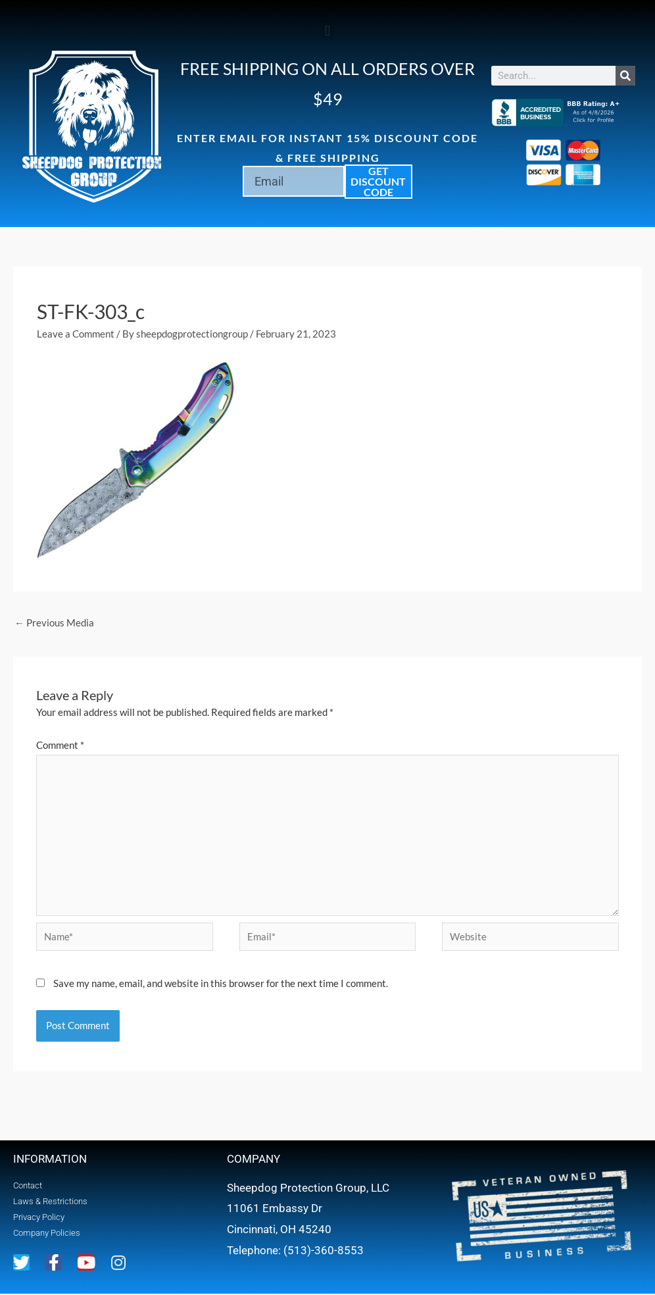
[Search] (625, 76)
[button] (327, 30)
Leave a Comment (75, 334)
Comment (60, 745)
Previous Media (54, 622)
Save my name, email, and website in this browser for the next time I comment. (220, 984)
